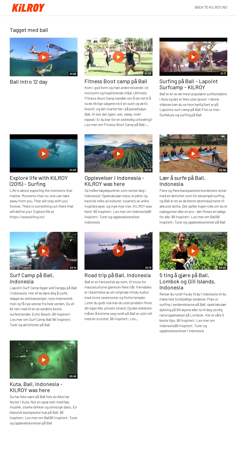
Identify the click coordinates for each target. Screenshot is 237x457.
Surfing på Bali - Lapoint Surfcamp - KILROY (188, 84)
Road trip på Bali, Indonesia (117, 275)
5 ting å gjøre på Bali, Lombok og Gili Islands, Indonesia (187, 281)
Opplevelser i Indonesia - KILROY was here (114, 180)
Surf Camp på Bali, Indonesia (32, 278)
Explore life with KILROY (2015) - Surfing (39, 180)
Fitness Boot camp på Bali (115, 81)
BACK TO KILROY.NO (211, 7)
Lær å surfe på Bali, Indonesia (182, 180)
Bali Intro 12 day (28, 81)
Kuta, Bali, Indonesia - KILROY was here (36, 386)
